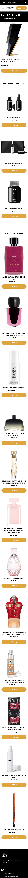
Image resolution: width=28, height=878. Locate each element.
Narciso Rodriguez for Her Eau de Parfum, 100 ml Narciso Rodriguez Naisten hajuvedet (14, 531)
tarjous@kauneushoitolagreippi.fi (9, 2)
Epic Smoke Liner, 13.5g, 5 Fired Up (14, 830)
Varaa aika (21, 8)
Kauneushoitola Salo (10, 873)
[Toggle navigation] (3, 8)
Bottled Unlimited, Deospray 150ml (14, 388)
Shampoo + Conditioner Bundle (14, 163)
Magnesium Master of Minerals (14, 209)
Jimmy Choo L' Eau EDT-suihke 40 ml (14, 578)
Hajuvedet (12, 18)
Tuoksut (5, 18)
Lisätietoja (14, 70)
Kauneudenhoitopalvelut (11, 876)
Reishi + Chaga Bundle (14, 118)
